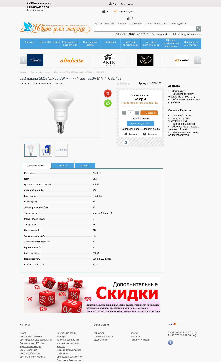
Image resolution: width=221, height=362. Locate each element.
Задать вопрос (101, 327)
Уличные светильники (68, 330)
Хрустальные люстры (30, 333)
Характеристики (42, 70)
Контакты (135, 323)
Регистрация (182, 4)
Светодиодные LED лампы (33, 330)
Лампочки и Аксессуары (40, 59)
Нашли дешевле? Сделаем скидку (140, 116)
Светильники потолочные (32, 344)
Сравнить (132, 121)
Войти (170, 4)
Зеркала (61, 333)
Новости (122, 10)
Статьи (134, 320)
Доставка (174, 73)
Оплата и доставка (157, 10)
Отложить (152, 121)
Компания (110, 10)
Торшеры (61, 323)
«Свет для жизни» (129, 356)
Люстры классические (31, 323)
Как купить (99, 320)
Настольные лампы (66, 320)
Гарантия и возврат (140, 327)
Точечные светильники (68, 327)
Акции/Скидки (137, 10)
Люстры (24, 320)
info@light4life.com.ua (189, 21)
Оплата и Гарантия (179, 97)
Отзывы (59, 70)
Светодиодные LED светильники (36, 327)
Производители (178, 10)
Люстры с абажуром (30, 340)
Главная (98, 10)
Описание (25, 70)
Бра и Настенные (28, 337)
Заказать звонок (90, 3)
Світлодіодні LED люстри (69, 344)
